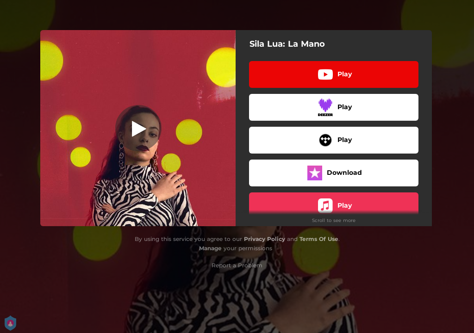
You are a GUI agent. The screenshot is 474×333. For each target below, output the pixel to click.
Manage (210, 248)
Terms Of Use (318, 238)
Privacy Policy (264, 238)
